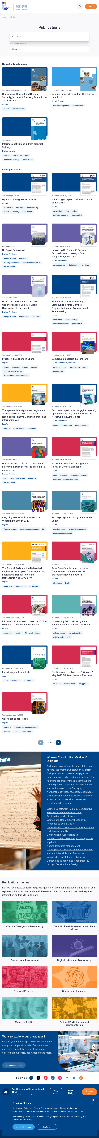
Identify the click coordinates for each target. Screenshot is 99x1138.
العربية (4, 676)
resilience (32, 478)
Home (4, 17)
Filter (14, 49)
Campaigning (58, 371)
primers (56, 425)
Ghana (6, 367)
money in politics (75, 633)
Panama (7, 428)
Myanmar (19, 208)
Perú (55, 475)
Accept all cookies (23, 1127)
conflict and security (11, 212)
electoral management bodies (25, 727)
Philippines (83, 684)
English (5, 104)
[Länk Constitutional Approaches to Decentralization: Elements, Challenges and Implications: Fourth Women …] (70, 838)
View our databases (14, 1065)
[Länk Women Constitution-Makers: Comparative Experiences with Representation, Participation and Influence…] (69, 813)
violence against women (13, 371)
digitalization (73, 265)
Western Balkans (10, 529)
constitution (8, 208)
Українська (12, 254)
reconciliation (78, 106)
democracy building (11, 159)
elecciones (57, 583)
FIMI (5, 478)
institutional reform (17, 478)
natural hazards (70, 684)
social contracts (59, 529)
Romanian (72, 363)
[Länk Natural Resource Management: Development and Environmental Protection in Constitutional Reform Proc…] (70, 850)
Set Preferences (46, 1127)
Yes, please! (56, 1092)
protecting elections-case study (16, 375)
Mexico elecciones (32, 633)
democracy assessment (29, 529)
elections (22, 258)
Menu (91, 6)
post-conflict (27, 212)
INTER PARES (20, 586)
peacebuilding (32, 208)
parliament (32, 428)
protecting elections (20, 367)
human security (18, 109)
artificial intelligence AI (31, 263)
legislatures (33, 586)
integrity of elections (11, 263)
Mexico (18, 633)
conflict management (61, 106)
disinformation (9, 267)
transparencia (18, 428)
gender (34, 367)
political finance (59, 633)
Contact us (89, 1092)
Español (5, 424)
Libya (6, 680)
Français (61, 101)
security (7, 731)
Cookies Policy (22, 1108)
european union (10, 258)
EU (65, 367)
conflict (6, 109)
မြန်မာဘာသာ (11, 151)
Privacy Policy (40, 1108)
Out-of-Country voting (78, 367)
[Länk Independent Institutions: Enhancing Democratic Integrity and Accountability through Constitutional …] (68, 861)
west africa (27, 731)
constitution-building (21, 155)
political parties (81, 425)
